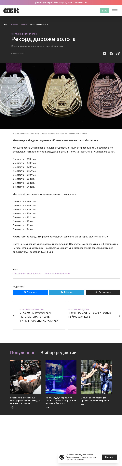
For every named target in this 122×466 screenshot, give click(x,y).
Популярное (22, 352)
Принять (109, 457)
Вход (104, 10)
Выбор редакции (58, 352)
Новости (23, 24)
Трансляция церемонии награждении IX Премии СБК (61, 2)
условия (80, 460)
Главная (14, 24)
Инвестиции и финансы (57, 273)
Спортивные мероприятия (24, 34)
